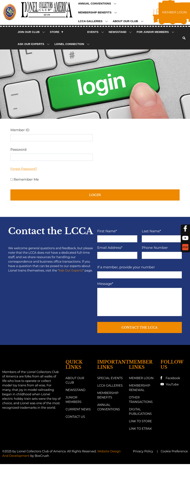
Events (95, 32)
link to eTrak (140, 457)
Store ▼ (57, 31)
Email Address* (109, 277)
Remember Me (26, 179)
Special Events (110, 407)
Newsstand (75, 419)
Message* (105, 313)
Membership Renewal (139, 417)
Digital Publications (140, 441)
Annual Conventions (97, 3)
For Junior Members (155, 32)
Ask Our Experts (34, 44)
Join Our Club (31, 32)
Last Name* (151, 260)
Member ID (19, 130)
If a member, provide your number (126, 296)
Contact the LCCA (140, 356)
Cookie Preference (174, 480)
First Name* (107, 260)
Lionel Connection (72, 44)
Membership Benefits (97, 12)
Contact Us (75, 446)
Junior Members (73, 429)
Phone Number (155, 277)
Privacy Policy (143, 480)
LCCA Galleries (93, 21)
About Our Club (128, 21)
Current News (78, 438)
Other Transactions (141, 429)
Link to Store (140, 450)
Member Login (141, 407)
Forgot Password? (23, 169)
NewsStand (120, 32)
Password (18, 150)
